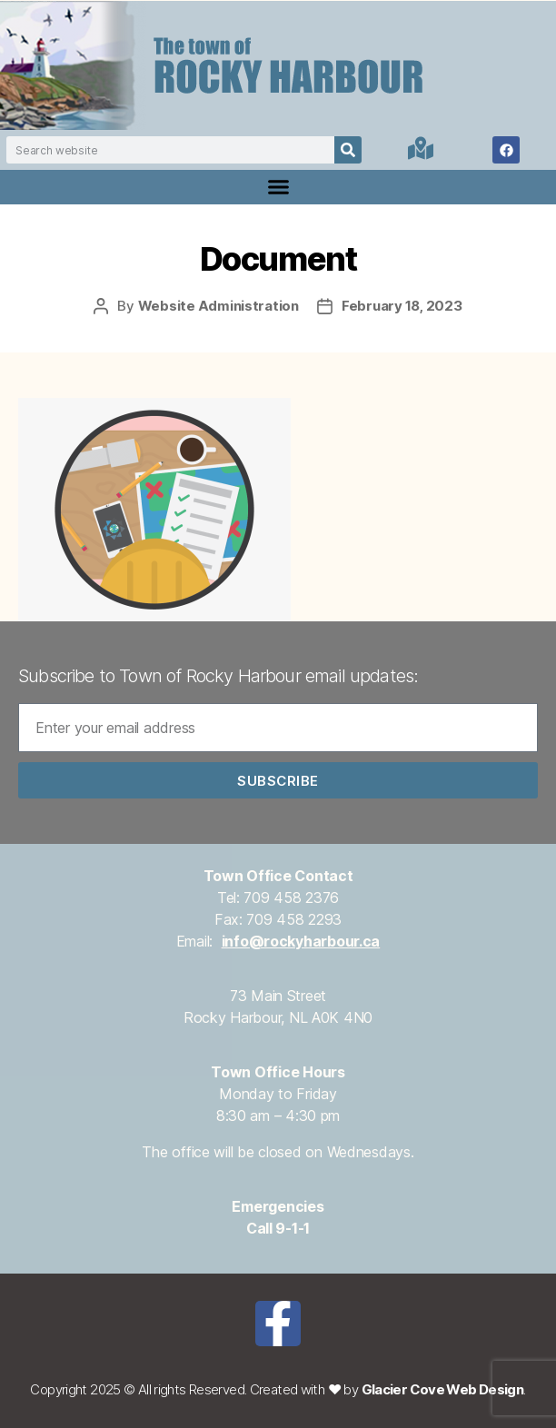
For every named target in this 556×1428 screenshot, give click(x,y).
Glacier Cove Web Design (443, 1389)
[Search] (348, 150)
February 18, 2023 (402, 305)
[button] (278, 187)
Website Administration (218, 305)
